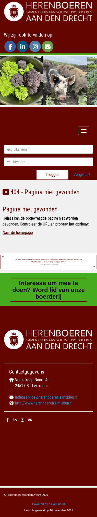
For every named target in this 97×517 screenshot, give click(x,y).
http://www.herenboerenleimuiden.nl (43, 403)
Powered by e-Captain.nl (48, 503)
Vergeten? (82, 174)
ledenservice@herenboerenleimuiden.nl (46, 397)
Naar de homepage (18, 232)
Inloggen (52, 174)
